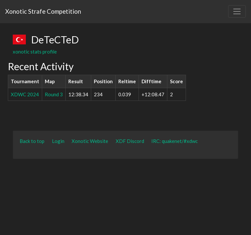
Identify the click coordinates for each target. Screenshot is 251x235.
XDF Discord (130, 141)
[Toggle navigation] (237, 11)
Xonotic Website (90, 141)
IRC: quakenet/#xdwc (174, 141)
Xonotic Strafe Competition (43, 11)
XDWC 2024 (25, 94)
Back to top (32, 141)
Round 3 (54, 94)
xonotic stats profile (35, 52)
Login (58, 141)
